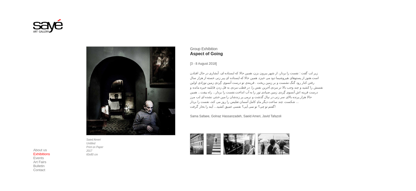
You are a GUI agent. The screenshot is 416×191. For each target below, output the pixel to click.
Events (38, 158)
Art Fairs (39, 162)
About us (40, 150)
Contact (39, 170)
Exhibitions (41, 154)
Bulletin (39, 166)
